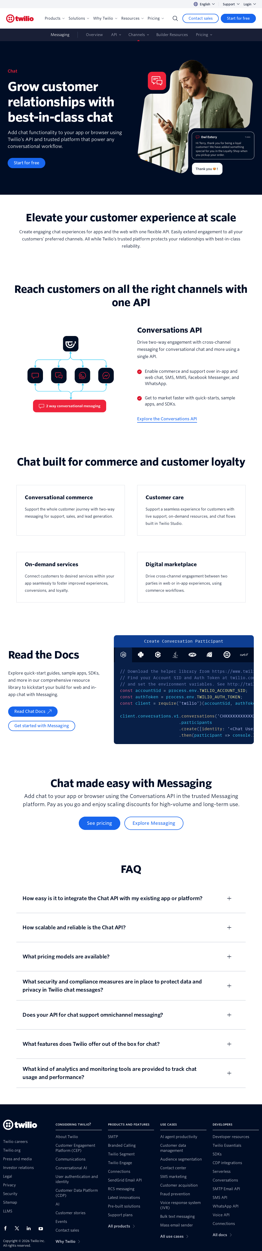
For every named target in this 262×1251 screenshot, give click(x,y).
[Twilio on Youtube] (42, 1228)
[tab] (140, 654)
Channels (136, 35)
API (114, 35)
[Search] (175, 18)
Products (54, 18)
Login (250, 4)
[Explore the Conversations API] (167, 419)
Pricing (156, 18)
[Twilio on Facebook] (7, 1228)
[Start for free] (238, 18)
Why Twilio (105, 18)
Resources (132, 18)
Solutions (79, 18)
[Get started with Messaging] (41, 726)
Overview (94, 35)
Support (231, 4)
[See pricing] (99, 823)
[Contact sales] (200, 18)
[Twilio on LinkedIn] (30, 1228)
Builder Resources (172, 35)
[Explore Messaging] (153, 823)
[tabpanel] (184, 703)
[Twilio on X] (19, 1228)
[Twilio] (20, 19)
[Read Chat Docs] (33, 711)
